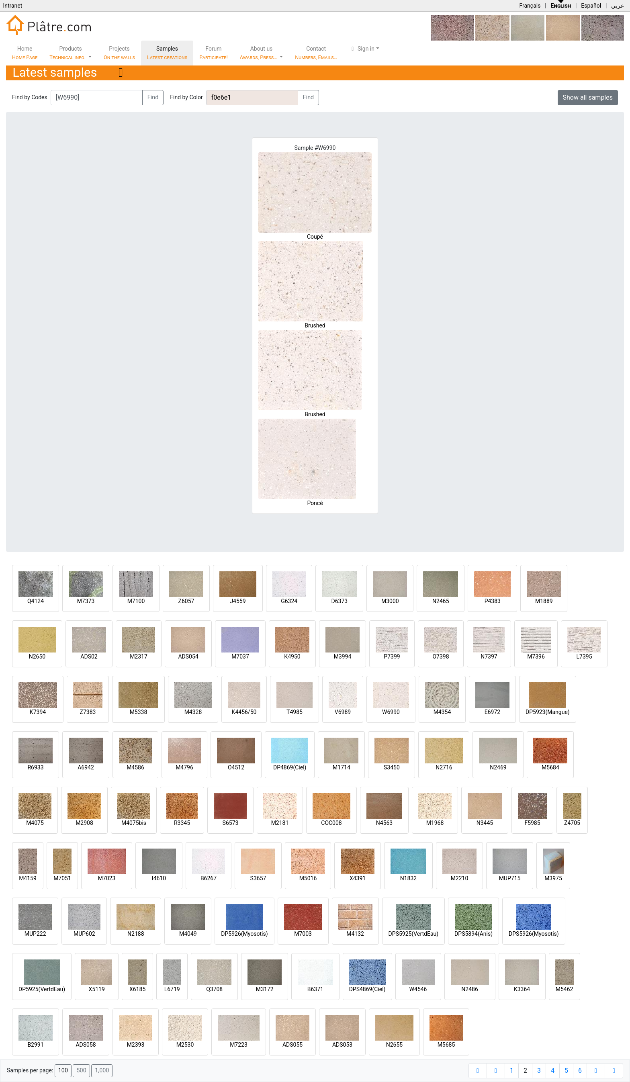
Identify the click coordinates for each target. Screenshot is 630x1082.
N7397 (489, 656)
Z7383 (88, 712)
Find (153, 97)
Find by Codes (29, 97)
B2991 (35, 1044)
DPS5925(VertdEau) (414, 934)
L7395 (584, 656)
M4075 (35, 823)
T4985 (294, 712)
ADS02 (88, 656)
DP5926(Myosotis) (244, 934)
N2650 (37, 656)
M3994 (343, 656)
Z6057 (186, 601)
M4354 (442, 712)
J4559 (237, 601)
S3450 (392, 767)
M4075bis (133, 823)
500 (81, 1070)
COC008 (331, 823)
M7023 (107, 878)
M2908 (84, 823)
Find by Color (186, 97)
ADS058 (86, 1044)
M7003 (303, 934)
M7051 (62, 878)
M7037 (240, 656)
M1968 (435, 823)
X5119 (97, 989)
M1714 (341, 767)
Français (529, 5)
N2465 (440, 601)
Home (24, 52)
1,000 (102, 1070)
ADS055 (292, 1044)
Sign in (361, 48)
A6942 (86, 767)
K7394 (38, 712)
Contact (316, 52)
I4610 (159, 878)
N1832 (408, 878)
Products (68, 52)
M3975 (553, 878)
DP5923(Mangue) (548, 712)
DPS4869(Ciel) (367, 989)
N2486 (469, 989)
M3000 (390, 601)
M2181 (280, 823)
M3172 (265, 989)
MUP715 (510, 878)
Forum (213, 52)
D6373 (339, 601)
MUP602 (84, 934)
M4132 (355, 934)
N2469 (498, 767)
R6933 (35, 767)
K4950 (292, 656)
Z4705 (572, 823)
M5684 (550, 767)
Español (591, 5)
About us (259, 52)
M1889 (544, 601)
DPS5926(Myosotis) (534, 934)
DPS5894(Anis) (473, 934)
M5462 (564, 989)
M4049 (188, 934)
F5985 (532, 823)
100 (63, 1070)
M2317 (138, 656)
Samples (167, 52)
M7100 (136, 601)
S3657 (258, 878)
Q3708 (214, 989)
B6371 (315, 989)
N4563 (384, 823)
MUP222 (35, 934)
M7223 (239, 1044)
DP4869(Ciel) (290, 767)
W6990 (391, 712)
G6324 (289, 601)
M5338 (138, 712)
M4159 (28, 878)
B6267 (208, 878)
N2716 (444, 767)
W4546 (418, 989)
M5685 (446, 1044)
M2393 (136, 1044)
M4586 (135, 767)
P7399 (392, 656)
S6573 (231, 823)
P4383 (493, 601)
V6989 (343, 712)
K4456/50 (244, 712)
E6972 (492, 712)
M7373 (86, 601)
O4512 (236, 767)
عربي (617, 5)
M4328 (193, 712)
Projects (119, 52)
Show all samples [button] (588, 97)
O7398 (440, 656)
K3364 (522, 989)
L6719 (172, 989)
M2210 (459, 878)
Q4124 (35, 601)
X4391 (358, 878)
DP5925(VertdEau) (41, 989)
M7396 (536, 656)
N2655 (394, 1044)
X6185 (137, 989)
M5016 (308, 878)
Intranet (12, 5)
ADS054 (188, 656)
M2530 (185, 1044)
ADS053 (342, 1044)
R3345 (182, 823)
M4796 (184, 767)
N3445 (485, 823)
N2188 (135, 934)
